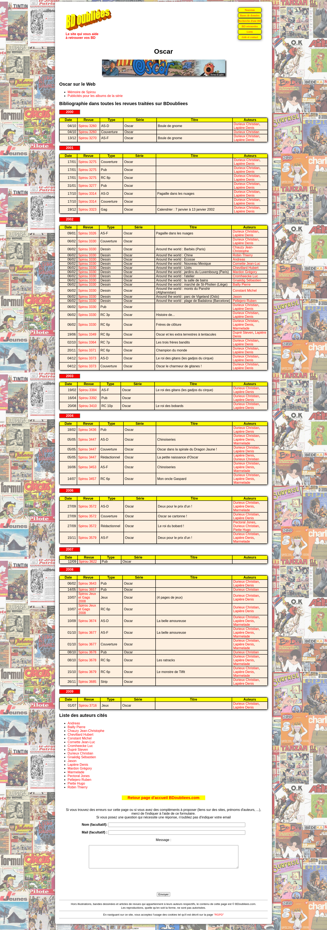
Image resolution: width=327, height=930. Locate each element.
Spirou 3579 (87, 537)
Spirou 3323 (87, 209)
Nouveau (250, 9)
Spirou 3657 (87, 589)
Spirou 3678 (87, 652)
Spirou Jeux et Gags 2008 (87, 597)
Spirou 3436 (87, 429)
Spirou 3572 (87, 506)
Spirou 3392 (88, 398)
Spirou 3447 (87, 439)
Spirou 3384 (88, 390)
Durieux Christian (246, 124)
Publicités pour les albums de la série (95, 96)
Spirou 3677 (87, 632)
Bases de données (249, 15)
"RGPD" (219, 919)
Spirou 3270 (88, 138)
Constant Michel (245, 290)
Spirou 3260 (88, 126)
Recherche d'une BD (249, 20)
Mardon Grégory (245, 272)
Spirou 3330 (87, 241)
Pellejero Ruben (245, 301)
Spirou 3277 (87, 185)
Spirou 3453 (87, 467)
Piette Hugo (242, 530)
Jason (237, 296)
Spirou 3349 (87, 334)
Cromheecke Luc (245, 276)
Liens (250, 31)
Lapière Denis (244, 128)
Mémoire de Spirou (82, 92)
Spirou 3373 (87, 358)
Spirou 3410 (88, 406)
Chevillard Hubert (246, 268)
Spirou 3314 (87, 193)
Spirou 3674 (87, 621)
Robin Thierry (243, 255)
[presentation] (163, 885)
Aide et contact (249, 37)
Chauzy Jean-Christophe (243, 249)
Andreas (239, 259)
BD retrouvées (250, 26)
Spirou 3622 (88, 561)
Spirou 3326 (87, 233)
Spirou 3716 (88, 705)
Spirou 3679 (87, 672)
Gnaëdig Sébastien (247, 280)
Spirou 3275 (87, 162)
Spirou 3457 (87, 479)
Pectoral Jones (244, 522)
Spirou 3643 (87, 583)
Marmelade (241, 328)
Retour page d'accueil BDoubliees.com (163, 797)
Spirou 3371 (87, 350)
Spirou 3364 (87, 342)
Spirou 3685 (87, 681)
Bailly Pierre (241, 284)
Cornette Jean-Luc (246, 263)
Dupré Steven (243, 332)
